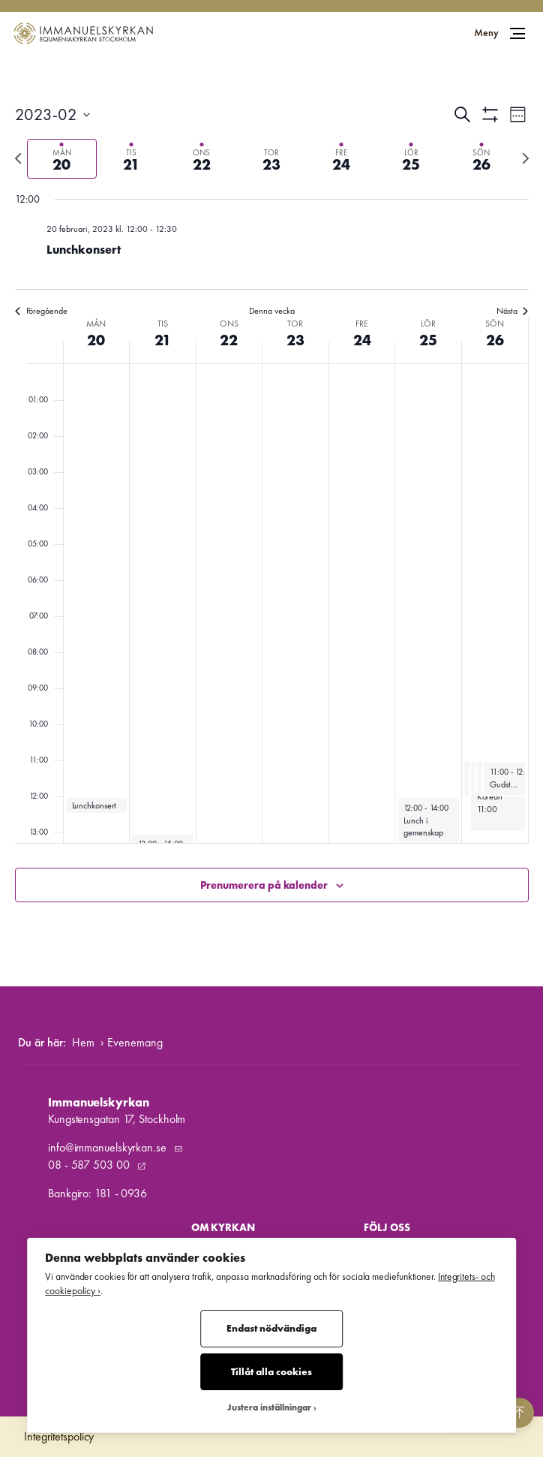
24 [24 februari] (362, 340)
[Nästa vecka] (526, 158)
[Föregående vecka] (18, 158)
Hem (83, 1042)
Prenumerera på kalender (264, 885)
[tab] (62, 159)
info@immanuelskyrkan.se (109, 1147)
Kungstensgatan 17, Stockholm (116, 1119)
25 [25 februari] (428, 340)
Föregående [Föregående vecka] (41, 311)
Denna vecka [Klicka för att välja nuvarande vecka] (272, 311)
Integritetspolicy (59, 1436)
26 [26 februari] (495, 340)
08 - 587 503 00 (90, 1165)
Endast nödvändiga (271, 1328)
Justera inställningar (269, 1407)
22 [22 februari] (229, 340)
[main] (271, 520)
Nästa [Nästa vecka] (512, 311)
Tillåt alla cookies (271, 1371)
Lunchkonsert (83, 249)
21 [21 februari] (162, 340)
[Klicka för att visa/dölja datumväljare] (52, 114)
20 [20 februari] (96, 340)
